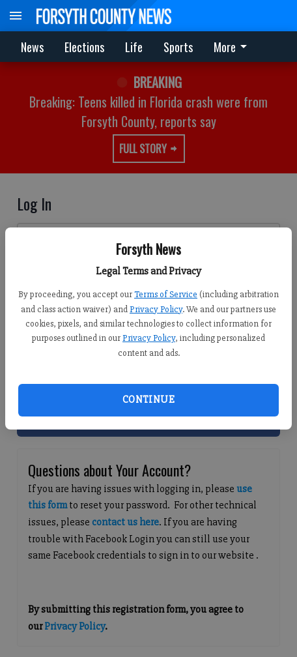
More (232, 46)
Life (134, 46)
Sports (178, 46)
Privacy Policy (156, 309)
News (32, 46)
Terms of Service (165, 294)
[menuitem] (233, 46)
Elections (84, 46)
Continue (148, 399)
